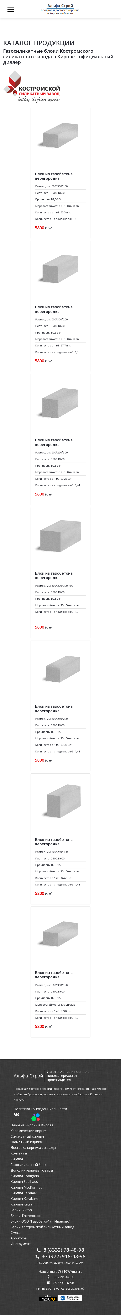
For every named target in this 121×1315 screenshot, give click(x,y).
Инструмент (21, 1244)
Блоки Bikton (21, 1210)
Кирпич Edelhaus (24, 1181)
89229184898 (60, 1277)
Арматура (19, 1238)
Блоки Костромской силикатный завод (42, 1227)
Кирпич (17, 1159)
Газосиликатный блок (28, 1164)
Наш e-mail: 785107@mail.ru (61, 1271)
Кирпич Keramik (24, 1193)
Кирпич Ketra (21, 1204)
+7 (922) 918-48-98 (64, 1256)
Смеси (16, 1232)
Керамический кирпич (29, 1130)
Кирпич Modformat (26, 1187)
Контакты (19, 1153)
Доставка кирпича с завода (33, 1147)
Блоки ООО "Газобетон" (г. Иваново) (40, 1221)
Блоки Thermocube (26, 1215)
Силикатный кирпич (27, 1136)
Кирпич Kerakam (24, 1198)
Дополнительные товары (32, 1170)
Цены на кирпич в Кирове (32, 1125)
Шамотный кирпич (26, 1142)
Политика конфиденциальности (40, 1109)
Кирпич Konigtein (25, 1176)
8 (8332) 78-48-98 (63, 1249)
